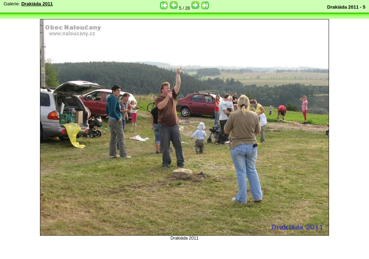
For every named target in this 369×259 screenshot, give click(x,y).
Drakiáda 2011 (37, 3)
